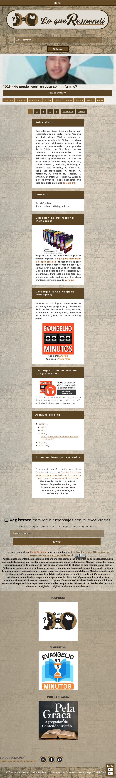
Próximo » (68, 111)
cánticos (8, 100)
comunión (21, 100)
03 (43, 430)
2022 (41, 423)
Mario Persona (38, 552)
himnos (57, 100)
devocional (35, 100)
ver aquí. (70, 280)
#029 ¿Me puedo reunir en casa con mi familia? (39, 86)
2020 (42, 445)
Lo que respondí (16, 552)
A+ (110, 769)
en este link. (69, 183)
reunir (100, 100)
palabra (90, 100)
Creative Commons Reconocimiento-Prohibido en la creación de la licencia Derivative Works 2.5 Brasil (58, 475)
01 (42, 433)
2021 (41, 442)
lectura (68, 100)
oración (79, 100)
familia (47, 100)
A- (110, 773)
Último (81, 111)
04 (43, 427)
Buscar (58, 49)
